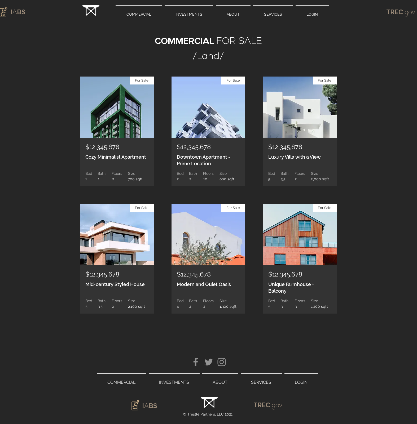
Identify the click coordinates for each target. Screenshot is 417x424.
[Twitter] (208, 362)
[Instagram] (221, 362)
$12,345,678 (102, 147)
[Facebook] (195, 362)
